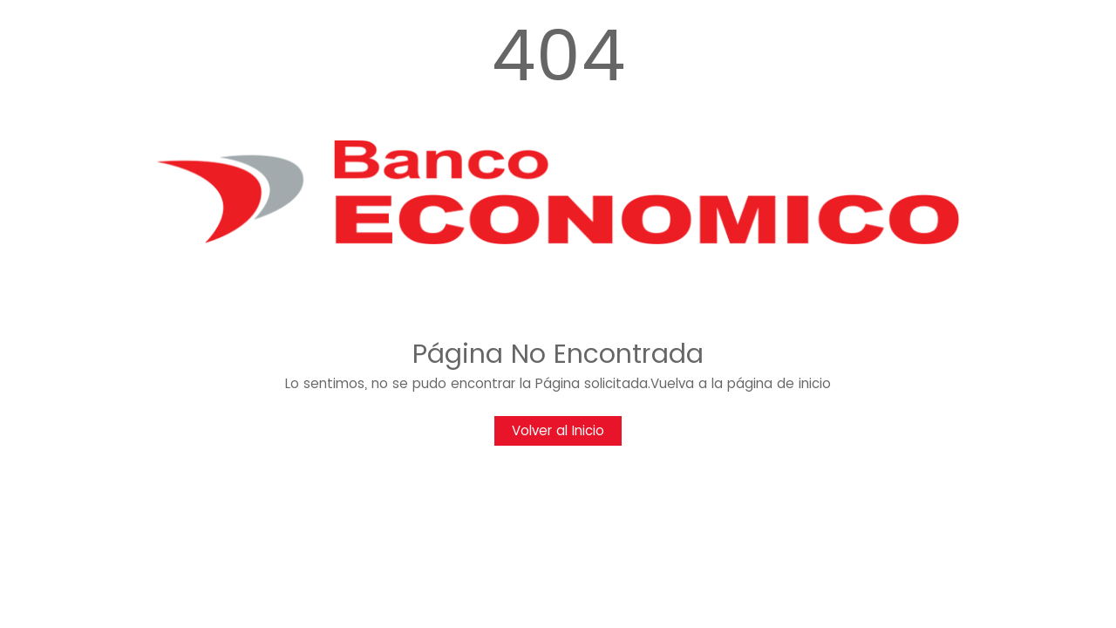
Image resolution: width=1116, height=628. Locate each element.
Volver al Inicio (558, 430)
